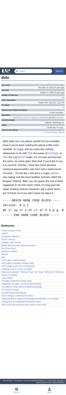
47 (63, 107)
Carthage (53, 153)
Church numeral (8, 239)
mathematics (17, 117)
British (21, 157)
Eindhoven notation (9, 251)
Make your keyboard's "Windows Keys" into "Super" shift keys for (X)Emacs (32, 272)
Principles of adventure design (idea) (16, 281)
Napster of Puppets (9, 275)
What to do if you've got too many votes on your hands (23, 305)
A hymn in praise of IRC (11, 231)
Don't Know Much (8, 248)
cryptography (43, 117)
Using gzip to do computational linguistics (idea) (21, 302)
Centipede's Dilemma (10, 236)
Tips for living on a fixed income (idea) (17, 296)
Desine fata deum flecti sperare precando (18, 245)
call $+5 (4, 233)
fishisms (4, 254)
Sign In (59, 71)
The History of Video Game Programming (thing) (21, 287)
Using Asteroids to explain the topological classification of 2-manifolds (30, 299)
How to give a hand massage (13, 260)
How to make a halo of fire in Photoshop (18, 266)
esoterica (59, 117)
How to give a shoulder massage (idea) (17, 263)
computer (33, 117)
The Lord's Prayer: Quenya (54, 132)
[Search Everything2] (33, 71)
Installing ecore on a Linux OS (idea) (16, 269)
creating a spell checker (11, 242)
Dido (30, 153)
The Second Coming (9, 290)
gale (3, 257)
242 (63, 97)
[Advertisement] (33, 34)
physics (26, 117)
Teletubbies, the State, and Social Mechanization (21, 284)
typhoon (54, 173)
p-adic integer (7, 278)
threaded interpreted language (14, 293)
